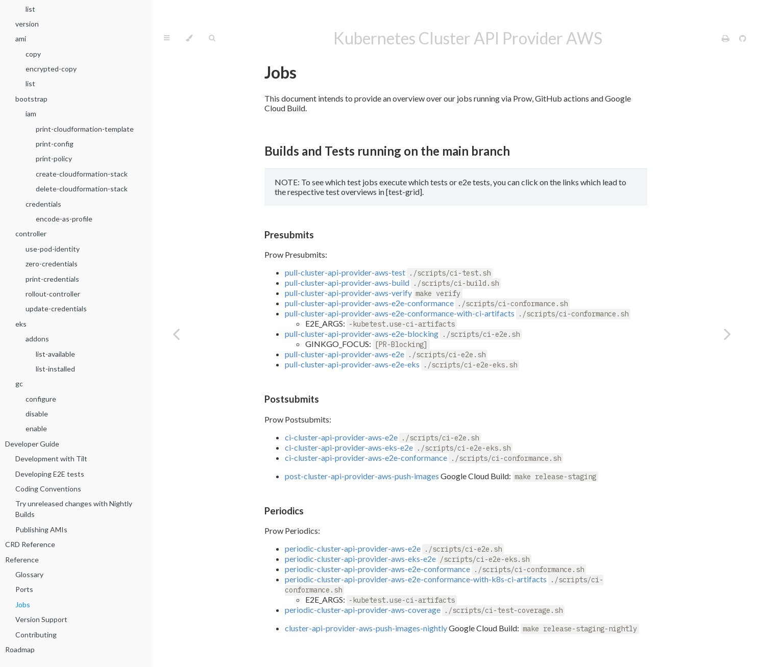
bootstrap (31, 98)
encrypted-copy (51, 68)
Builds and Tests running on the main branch (387, 150)
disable (37, 413)
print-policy (54, 158)
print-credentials (52, 279)
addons (37, 338)
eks (21, 323)
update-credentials (56, 308)
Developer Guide (32, 443)
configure (41, 398)
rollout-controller (53, 293)
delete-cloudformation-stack (82, 188)
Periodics (284, 510)
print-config (55, 143)
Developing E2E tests (49, 474)
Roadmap (20, 649)
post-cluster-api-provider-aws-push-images (362, 476)
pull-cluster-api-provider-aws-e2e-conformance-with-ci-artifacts (400, 313)
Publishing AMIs (41, 529)
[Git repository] (742, 38)
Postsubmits (291, 399)
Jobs (22, 604)
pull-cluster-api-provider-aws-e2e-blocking (361, 333)
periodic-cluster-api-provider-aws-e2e (353, 548)
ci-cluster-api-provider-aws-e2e (341, 437)
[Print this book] (726, 38)
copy (33, 54)
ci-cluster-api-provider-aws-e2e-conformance (366, 457)
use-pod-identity (53, 248)
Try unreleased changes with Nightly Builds (73, 508)
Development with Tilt (51, 458)
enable (36, 428)
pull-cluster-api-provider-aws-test (345, 272)
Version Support (41, 619)
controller (30, 233)
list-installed (55, 368)
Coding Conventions (48, 488)
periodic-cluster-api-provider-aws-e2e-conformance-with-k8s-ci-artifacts (416, 579)
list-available (55, 354)
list (30, 9)
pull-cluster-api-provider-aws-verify (348, 293)
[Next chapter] (727, 333)
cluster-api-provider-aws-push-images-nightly (366, 628)
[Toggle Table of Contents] (167, 38)
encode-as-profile (64, 218)
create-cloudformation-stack (82, 173)
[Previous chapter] (176, 333)
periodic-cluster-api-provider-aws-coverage (363, 609)
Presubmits (289, 234)
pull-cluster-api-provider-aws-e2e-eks (352, 364)
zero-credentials (52, 263)
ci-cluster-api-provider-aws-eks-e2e (349, 447)
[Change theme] (189, 38)
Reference (22, 559)
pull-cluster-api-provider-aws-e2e (344, 354)
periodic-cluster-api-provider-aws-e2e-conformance (377, 569)
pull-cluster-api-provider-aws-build (347, 282)
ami (20, 38)
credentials (43, 204)
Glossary (29, 574)
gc (19, 383)
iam (31, 113)
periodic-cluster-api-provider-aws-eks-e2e (360, 558)
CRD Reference (30, 544)
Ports (24, 589)
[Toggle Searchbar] (212, 38)
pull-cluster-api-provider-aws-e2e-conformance (369, 303)
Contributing (36, 634)
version (27, 23)
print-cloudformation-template (85, 129)
